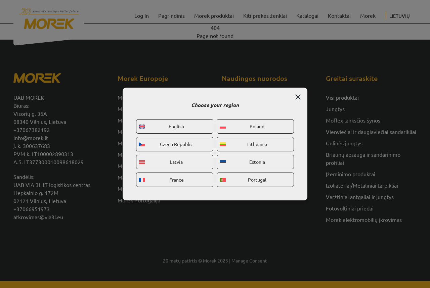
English (161, 126)
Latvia (161, 162)
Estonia (242, 162)
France (161, 180)
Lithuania (243, 144)
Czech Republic (166, 144)
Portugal (243, 180)
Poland (242, 126)
